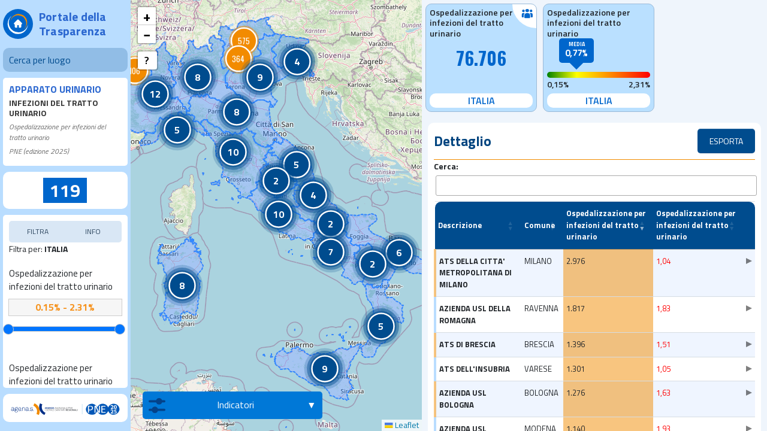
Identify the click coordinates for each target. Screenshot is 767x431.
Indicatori (201, 405)
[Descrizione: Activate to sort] (478, 221)
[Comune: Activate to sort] (542, 221)
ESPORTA (726, 141)
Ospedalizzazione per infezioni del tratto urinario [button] (606, 220)
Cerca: (446, 166)
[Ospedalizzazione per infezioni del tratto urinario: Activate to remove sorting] (608, 221)
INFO (93, 231)
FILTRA (38, 231)
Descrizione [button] (460, 221)
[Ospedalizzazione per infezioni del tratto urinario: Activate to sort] (698, 221)
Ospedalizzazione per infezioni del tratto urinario (61, 280)
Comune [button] (539, 221)
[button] (198, 77)
